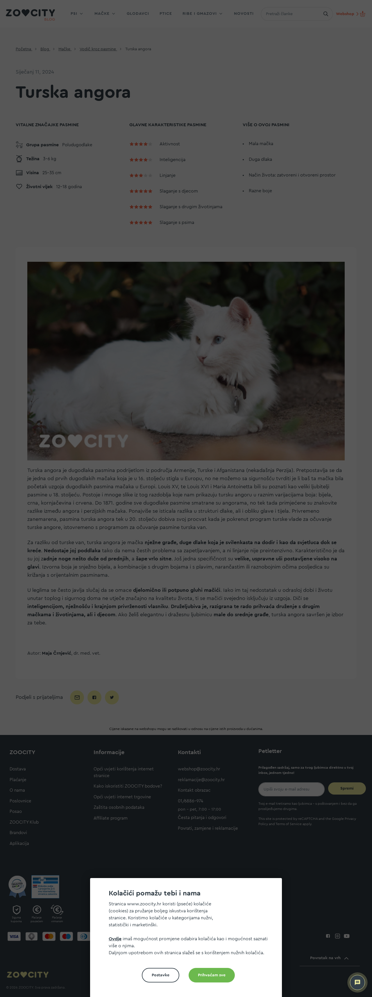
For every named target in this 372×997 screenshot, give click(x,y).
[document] (188, 940)
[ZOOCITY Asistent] (357, 982)
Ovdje (115, 939)
